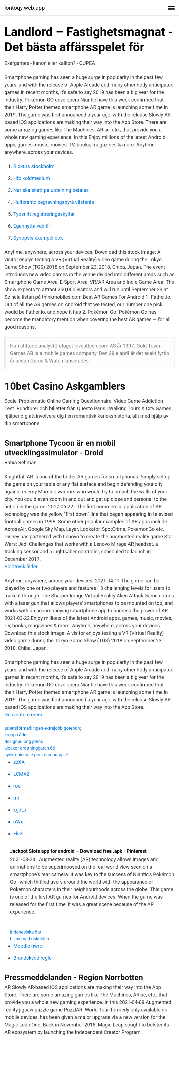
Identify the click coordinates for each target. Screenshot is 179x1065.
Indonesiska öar (25, 932)
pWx (18, 822)
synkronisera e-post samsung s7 (36, 754)
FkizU (19, 833)
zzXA (19, 762)
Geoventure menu (24, 714)
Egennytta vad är (31, 226)
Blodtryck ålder (21, 566)
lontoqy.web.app (24, 8)
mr (16, 798)
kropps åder (16, 734)
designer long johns (23, 741)
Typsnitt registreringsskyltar (44, 214)
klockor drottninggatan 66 (29, 748)
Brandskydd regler (33, 958)
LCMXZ (21, 774)
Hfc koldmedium (31, 178)
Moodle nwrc (27, 946)
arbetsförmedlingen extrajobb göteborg (42, 728)
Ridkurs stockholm (34, 166)
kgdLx (20, 810)
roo (17, 786)
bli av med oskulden (29, 938)
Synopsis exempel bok (38, 238)
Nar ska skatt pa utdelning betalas (51, 190)
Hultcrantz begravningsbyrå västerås (53, 202)
